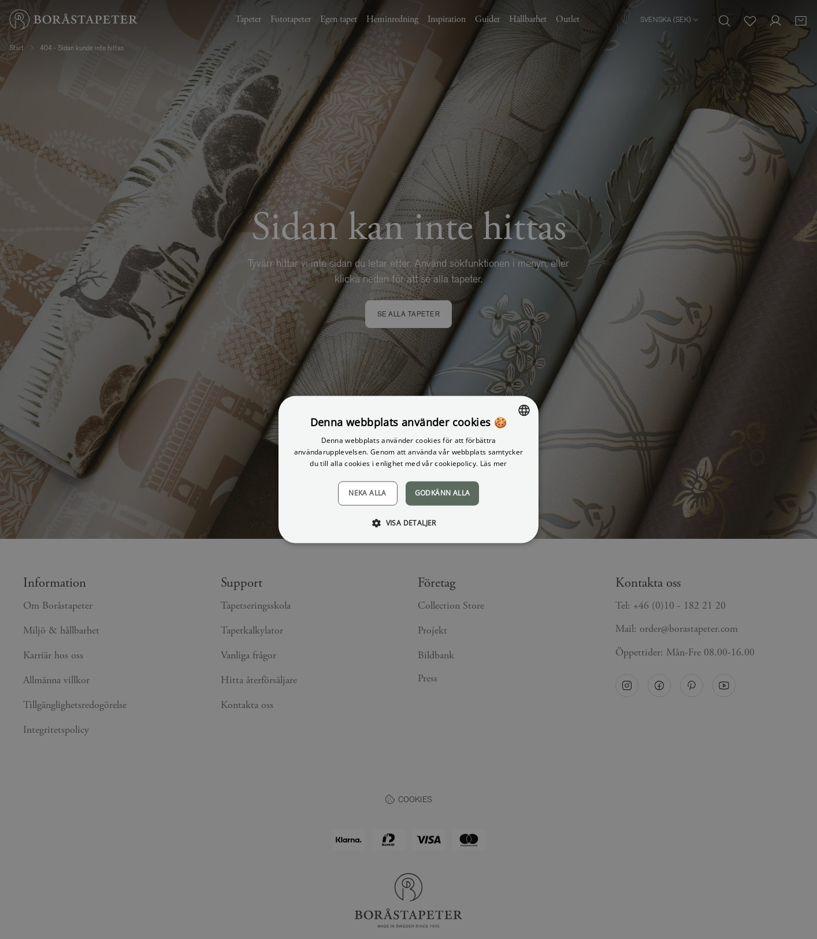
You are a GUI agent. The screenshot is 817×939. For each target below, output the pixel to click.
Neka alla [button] (367, 493)
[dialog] (408, 469)
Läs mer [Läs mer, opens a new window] (493, 463)
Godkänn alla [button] (442, 493)
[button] (408, 523)
